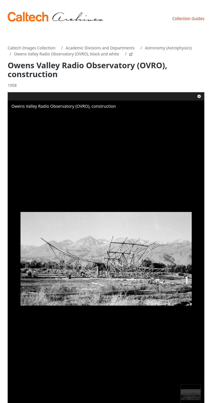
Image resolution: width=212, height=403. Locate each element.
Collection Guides (188, 18)
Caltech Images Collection (31, 48)
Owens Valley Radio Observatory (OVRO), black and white (66, 54)
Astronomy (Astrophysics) (168, 48)
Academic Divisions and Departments (100, 48)
